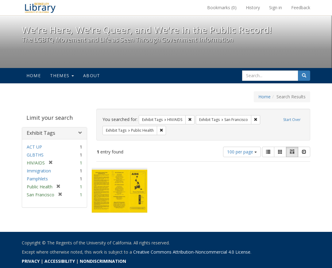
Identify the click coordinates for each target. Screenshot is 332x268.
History (253, 7)
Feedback (300, 7)
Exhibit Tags (41, 133)
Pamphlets (37, 179)
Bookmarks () (222, 7)
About (91, 75)
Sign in (275, 7)
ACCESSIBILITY (59, 261)
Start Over (292, 119)
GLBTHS (35, 155)
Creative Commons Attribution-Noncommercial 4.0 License (191, 252)
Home (33, 75)
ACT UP (34, 147)
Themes (62, 75)
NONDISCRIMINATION (103, 261)
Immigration (39, 171)
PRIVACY (31, 261)
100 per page (242, 152)
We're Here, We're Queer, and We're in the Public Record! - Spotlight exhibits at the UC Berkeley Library (40, 7)
